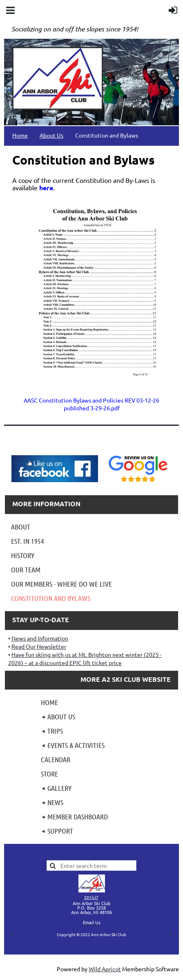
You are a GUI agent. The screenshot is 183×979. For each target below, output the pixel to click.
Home (20, 135)
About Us (51, 135)
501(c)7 (91, 897)
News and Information (39, 638)
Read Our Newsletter (38, 646)
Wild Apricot (105, 968)
